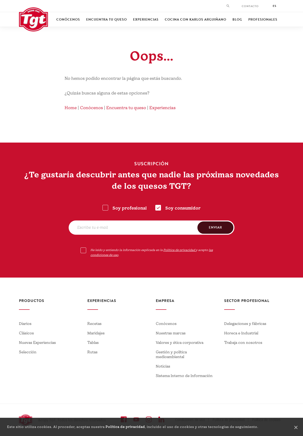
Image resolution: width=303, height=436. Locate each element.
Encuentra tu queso (106, 19)
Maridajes (96, 333)
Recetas (94, 323)
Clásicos (26, 333)
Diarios (25, 323)
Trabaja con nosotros (243, 342)
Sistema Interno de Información (184, 375)
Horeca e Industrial (241, 333)
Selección (27, 352)
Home (71, 108)
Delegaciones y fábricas (245, 323)
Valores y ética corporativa (179, 342)
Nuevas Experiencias (37, 342)
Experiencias (146, 19)
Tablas (93, 342)
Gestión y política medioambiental (171, 354)
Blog (237, 19)
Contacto (250, 6)
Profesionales (262, 19)
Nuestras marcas (171, 333)
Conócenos (68, 19)
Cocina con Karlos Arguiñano (195, 19)
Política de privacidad (125, 427)
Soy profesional (129, 208)
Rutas (92, 352)
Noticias (163, 366)
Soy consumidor (183, 208)
